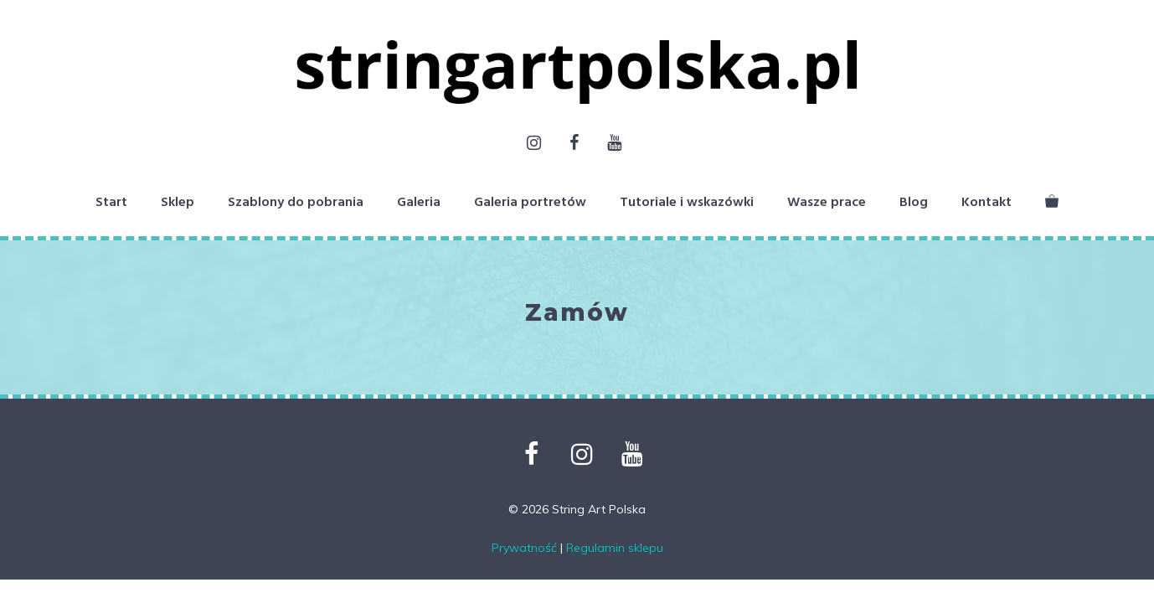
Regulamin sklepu (614, 547)
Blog (913, 203)
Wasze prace (826, 203)
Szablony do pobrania (295, 203)
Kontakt (986, 203)
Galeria (418, 203)
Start (111, 203)
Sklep (177, 203)
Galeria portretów (530, 203)
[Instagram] (533, 144)
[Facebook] (573, 144)
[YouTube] (614, 144)
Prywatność (524, 547)
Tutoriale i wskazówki (687, 203)
